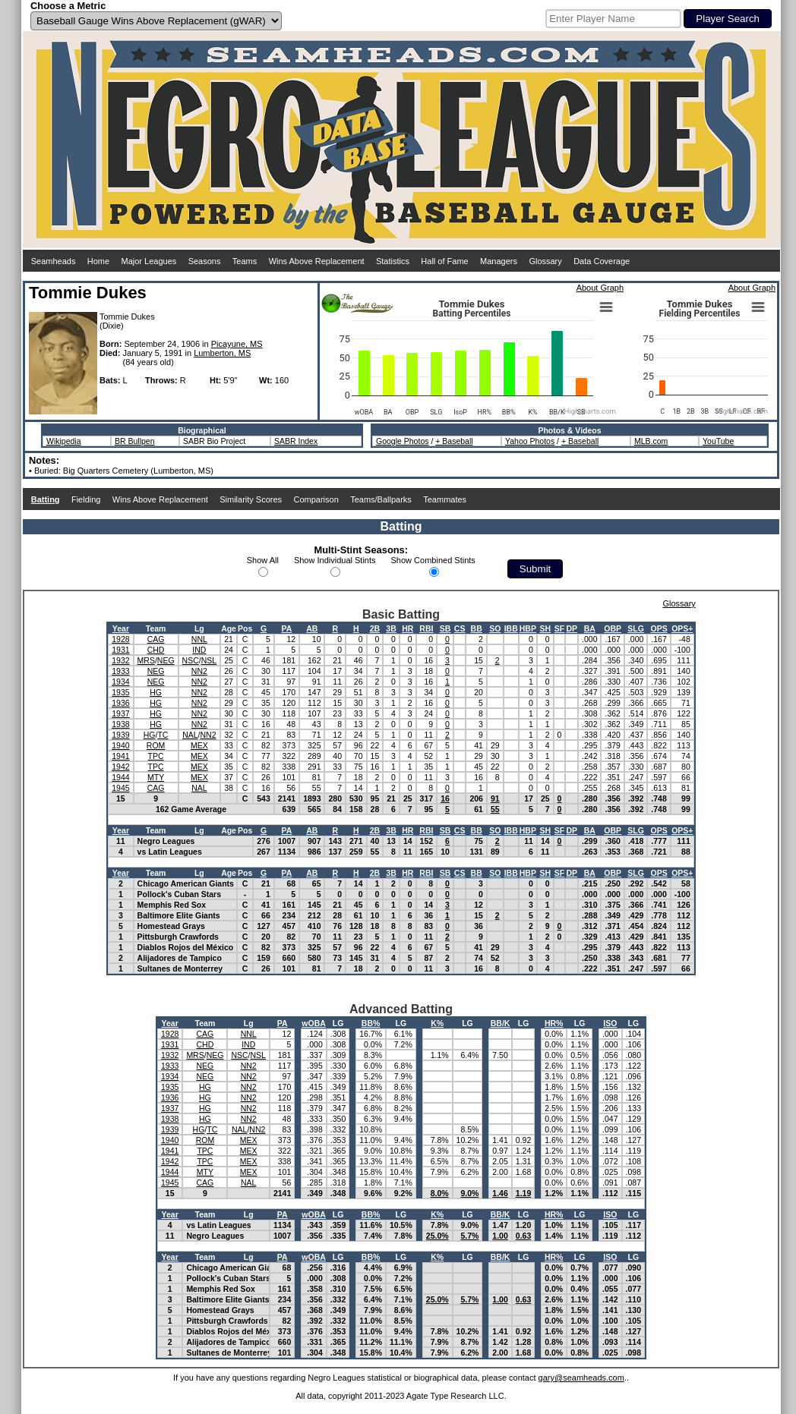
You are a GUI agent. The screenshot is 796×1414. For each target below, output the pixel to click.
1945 (120, 787)
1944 (120, 777)
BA (589, 628)
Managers (498, 261)
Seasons (204, 261)
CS (460, 628)
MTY (155, 777)
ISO (610, 1023)
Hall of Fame (444, 261)
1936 (120, 702)
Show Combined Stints (433, 560)
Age (228, 628)
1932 (120, 660)
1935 (120, 692)
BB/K (500, 1023)
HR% (554, 1023)
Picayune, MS (237, 343)
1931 (120, 649)
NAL (189, 734)
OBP (612, 628)
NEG (166, 660)
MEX (199, 745)
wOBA (314, 1023)
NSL (208, 660)
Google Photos (402, 441)
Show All (263, 560)
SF (559, 628)
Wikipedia (63, 441)
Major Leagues (149, 261)
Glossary (545, 261)
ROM (156, 745)
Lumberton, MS (222, 352)
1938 (120, 724)
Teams (244, 261)
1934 (120, 681)
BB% (371, 1023)
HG (156, 692)
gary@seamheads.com (581, 1377)
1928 (120, 639)
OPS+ (682, 628)
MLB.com (651, 441)
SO (495, 628)
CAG (156, 639)
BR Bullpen (135, 441)
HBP (528, 628)
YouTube (718, 441)
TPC (156, 756)
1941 (120, 756)
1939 (120, 734)
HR (407, 628)
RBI (426, 628)
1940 (120, 745)
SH (545, 628)
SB (445, 628)
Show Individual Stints (335, 560)
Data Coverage (601, 261)
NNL (199, 639)
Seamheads (53, 261)
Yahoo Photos (529, 441)
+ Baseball (453, 441)
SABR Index (295, 441)
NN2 (199, 671)
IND (199, 649)
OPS (658, 628)
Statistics (392, 261)
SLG (635, 628)
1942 (120, 766)
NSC (190, 660)
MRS (146, 660)
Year (120, 628)
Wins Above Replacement (317, 261)
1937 (120, 713)
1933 (120, 671)
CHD (156, 649)
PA (287, 628)
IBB (511, 628)
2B (375, 628)
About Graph (600, 287)
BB (476, 628)
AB (311, 628)
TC (162, 734)
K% (437, 1023)
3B (391, 628)
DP (571, 628)
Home (98, 261)
